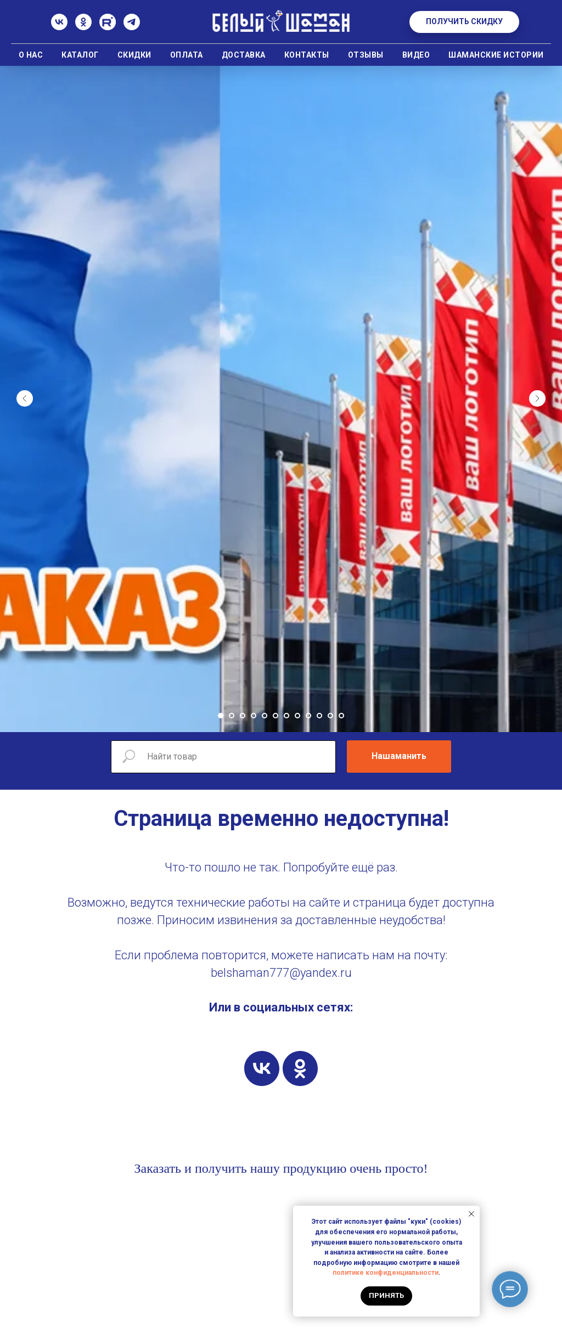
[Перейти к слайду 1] (220, 715)
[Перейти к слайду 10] (319, 715)
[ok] (300, 1068)
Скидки (134, 54)
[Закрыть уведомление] (471, 1213)
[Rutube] (107, 27)
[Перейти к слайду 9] (308, 715)
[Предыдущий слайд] (24, 398)
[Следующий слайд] (537, 398)
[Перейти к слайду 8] (297, 715)
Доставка (244, 54)
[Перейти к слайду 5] (264, 715)
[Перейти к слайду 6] (275, 715)
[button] (464, 22)
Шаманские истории (496, 54)
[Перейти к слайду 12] (341, 715)
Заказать (157, 1168)
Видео (416, 54)
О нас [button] (31, 54)
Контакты (306, 54)
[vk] (261, 1068)
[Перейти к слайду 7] (286, 715)
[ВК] (59, 27)
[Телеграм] (131, 27)
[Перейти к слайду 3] (242, 715)
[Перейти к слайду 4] (253, 715)
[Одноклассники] (83, 27)
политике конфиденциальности (386, 1272)
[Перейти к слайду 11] (330, 715)
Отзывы (366, 54)
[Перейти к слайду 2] (231, 715)
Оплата (186, 54)
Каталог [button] (80, 54)
